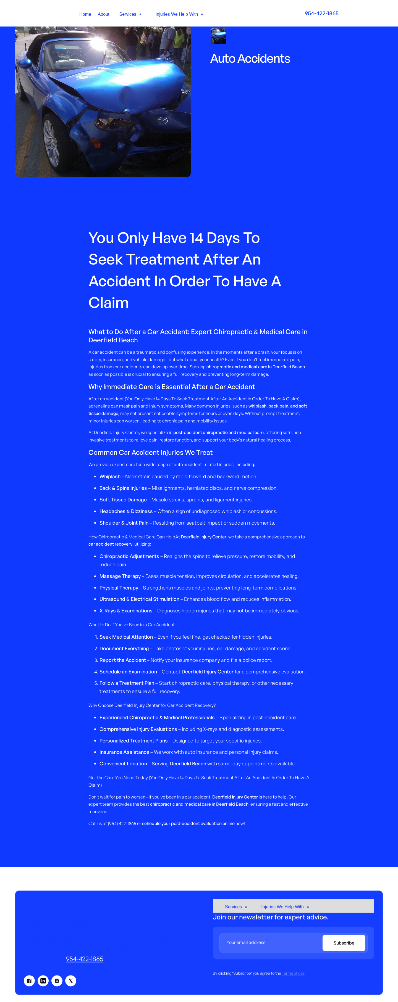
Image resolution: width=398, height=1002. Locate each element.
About (103, 14)
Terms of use (293, 976)
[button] (131, 14)
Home (85, 14)
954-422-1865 (84, 962)
